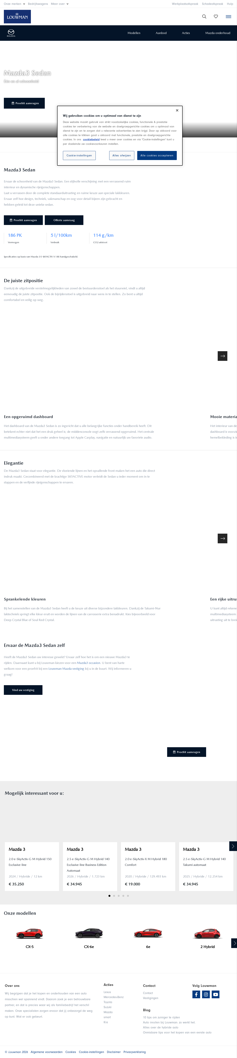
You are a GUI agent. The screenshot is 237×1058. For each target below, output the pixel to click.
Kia (106, 1022)
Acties (186, 33)
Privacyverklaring (135, 1052)
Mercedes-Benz (114, 997)
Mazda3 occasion (88, 663)
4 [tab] (123, 896)
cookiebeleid (91, 139)
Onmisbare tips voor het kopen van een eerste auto (177, 1032)
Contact (148, 993)
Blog (146, 1010)
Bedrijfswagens (38, 4)
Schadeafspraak (212, 4)
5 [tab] (128, 896)
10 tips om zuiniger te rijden (161, 1017)
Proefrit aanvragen (25, 103)
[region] (120, 136)
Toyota (108, 1002)
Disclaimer (114, 1052)
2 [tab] (114, 896)
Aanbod (161, 33)
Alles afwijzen (122, 155)
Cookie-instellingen (79, 155)
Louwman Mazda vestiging (66, 668)
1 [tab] (109, 896)
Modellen (134, 33)
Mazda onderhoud (217, 33)
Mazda (108, 1012)
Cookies (70, 1052)
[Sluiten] (177, 110)
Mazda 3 (17, 849)
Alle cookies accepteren (157, 155)
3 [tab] (119, 896)
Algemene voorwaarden (47, 1052)
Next (233, 846)
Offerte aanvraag (64, 220)
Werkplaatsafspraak (185, 4)
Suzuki (108, 1007)
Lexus (107, 992)
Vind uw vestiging (23, 690)
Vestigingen (150, 998)
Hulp (230, 4)
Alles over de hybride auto (160, 1027)
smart (107, 1017)
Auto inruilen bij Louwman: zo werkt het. (169, 1022)
